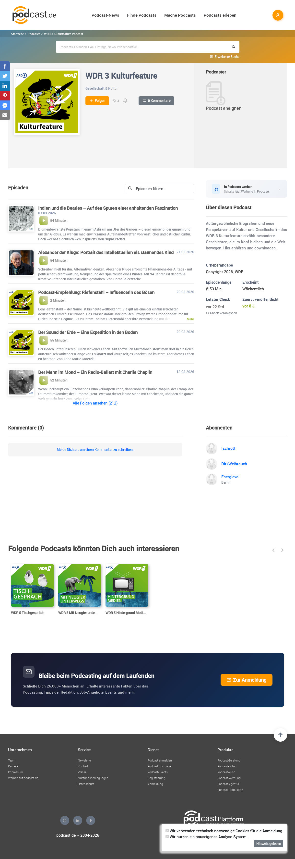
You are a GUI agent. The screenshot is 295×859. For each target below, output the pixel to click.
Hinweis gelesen (268, 843)
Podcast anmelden (160, 760)
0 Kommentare (156, 100)
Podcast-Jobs (226, 766)
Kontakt (83, 766)
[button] (273, 550)
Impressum (15, 772)
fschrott (228, 448)
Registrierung (156, 778)
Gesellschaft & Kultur (101, 88)
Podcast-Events (158, 772)
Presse (82, 772)
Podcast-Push (226, 772)
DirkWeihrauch (234, 463)
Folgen (97, 100)
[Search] (155, 188)
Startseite (17, 34)
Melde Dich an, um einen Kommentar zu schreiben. (95, 449)
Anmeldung (155, 784)
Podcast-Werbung (229, 778)
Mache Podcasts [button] (180, 15)
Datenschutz (86, 784)
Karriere (13, 766)
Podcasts (34, 34)
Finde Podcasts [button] (141, 15)
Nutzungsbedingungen (93, 778)
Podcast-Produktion (230, 790)
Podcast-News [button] (105, 15)
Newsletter (85, 760)
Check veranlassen (221, 313)
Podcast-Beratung (228, 760)
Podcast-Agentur (228, 784)
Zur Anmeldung (246, 679)
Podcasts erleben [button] (220, 15)
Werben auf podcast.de (23, 778)
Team (11, 760)
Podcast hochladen (160, 766)
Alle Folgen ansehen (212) (95, 403)
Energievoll (230, 476)
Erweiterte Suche (227, 56)
